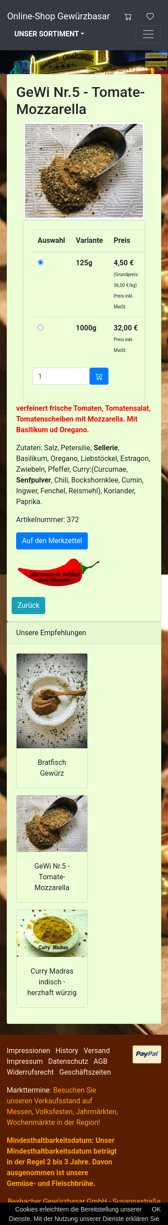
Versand (97, 1050)
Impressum (25, 1061)
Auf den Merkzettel (52, 540)
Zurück (28, 605)
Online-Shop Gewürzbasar (58, 16)
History (67, 1050)
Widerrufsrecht (30, 1072)
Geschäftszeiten (85, 1072)
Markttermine (28, 1090)
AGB (101, 1061)
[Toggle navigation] (148, 34)
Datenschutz (68, 1061)
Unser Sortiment (46, 34)
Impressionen (28, 1050)
